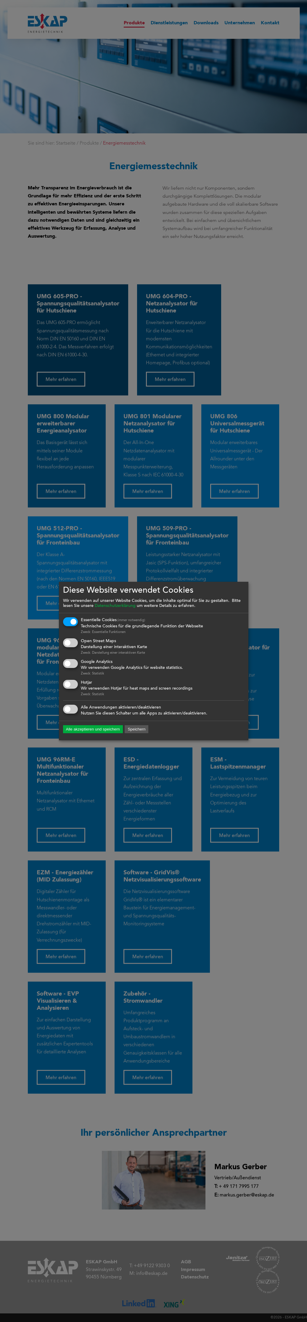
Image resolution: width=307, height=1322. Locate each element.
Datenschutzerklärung (115, 606)
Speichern (136, 729)
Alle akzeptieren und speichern (93, 729)
